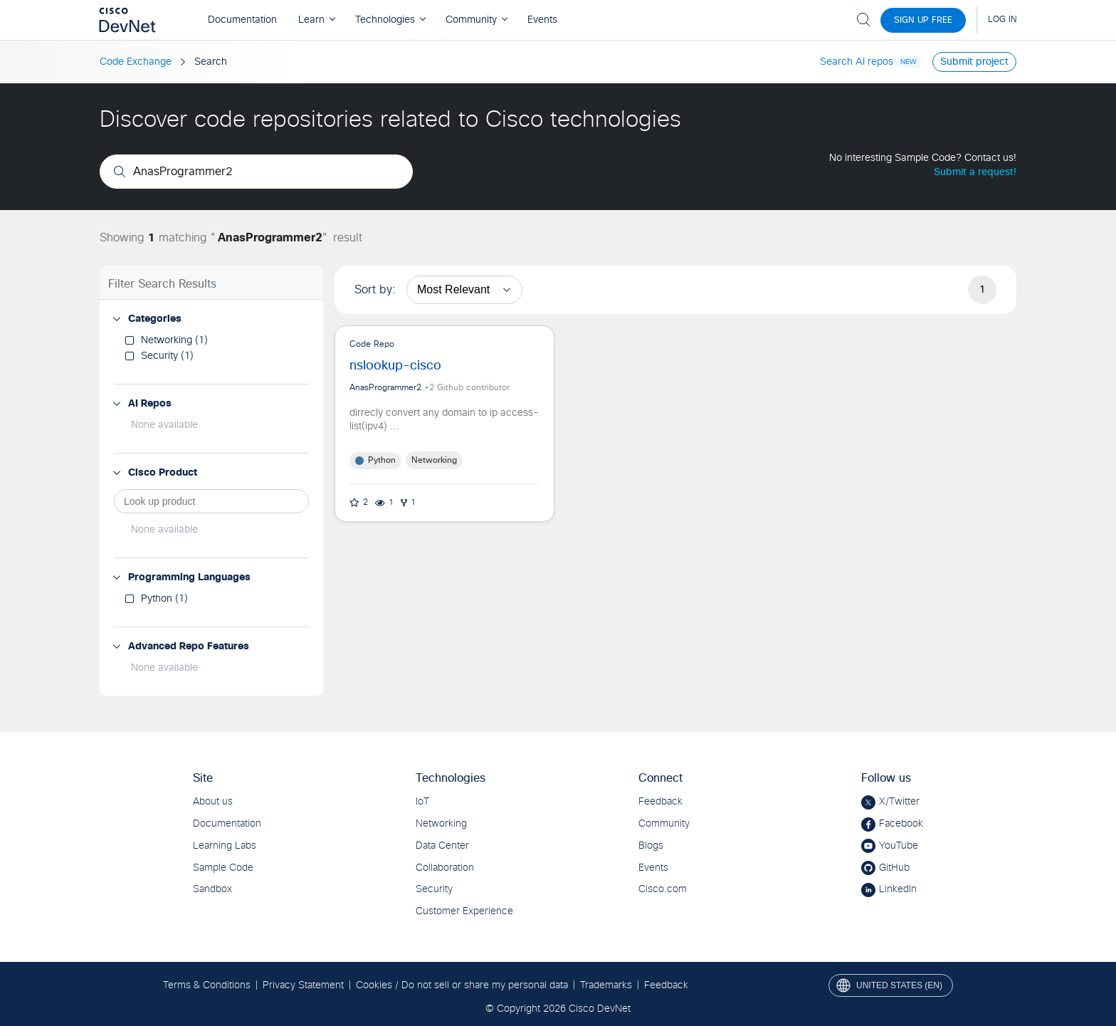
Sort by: (375, 289)
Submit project (974, 62)
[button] (116, 319)
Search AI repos (856, 62)
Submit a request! (975, 172)
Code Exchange (136, 62)
